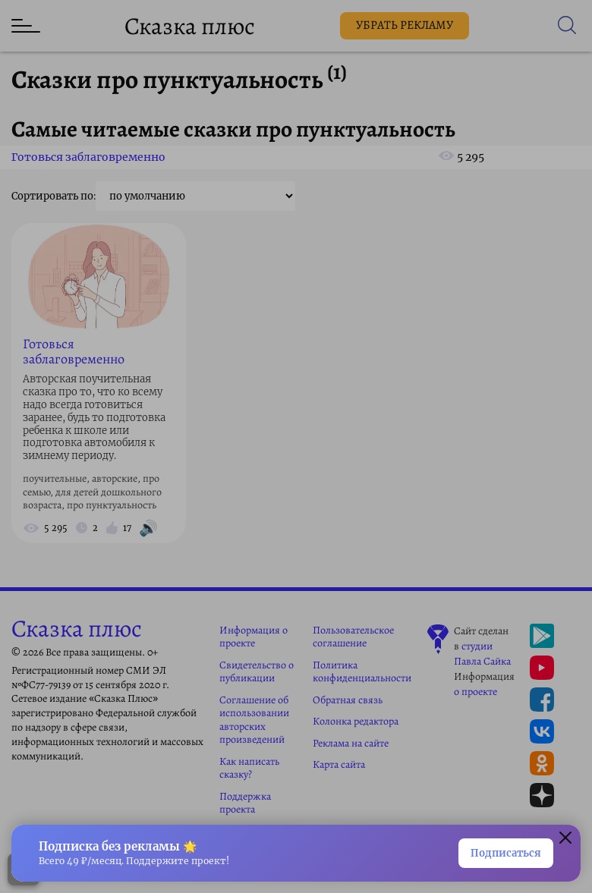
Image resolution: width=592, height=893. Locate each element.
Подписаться (506, 853)
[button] (565, 840)
